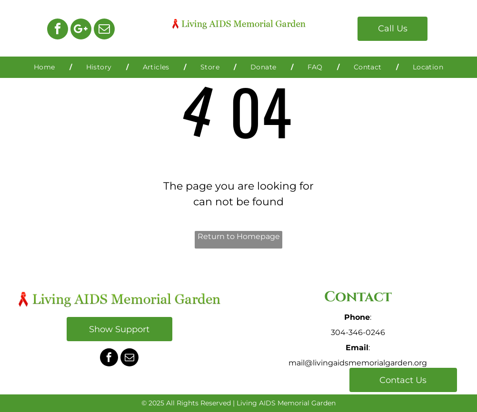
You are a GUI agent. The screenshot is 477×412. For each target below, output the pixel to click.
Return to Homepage (239, 236)
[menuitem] (46, 67)
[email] (104, 30)
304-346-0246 (358, 332)
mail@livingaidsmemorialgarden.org (357, 362)
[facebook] (57, 30)
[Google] (80, 30)
